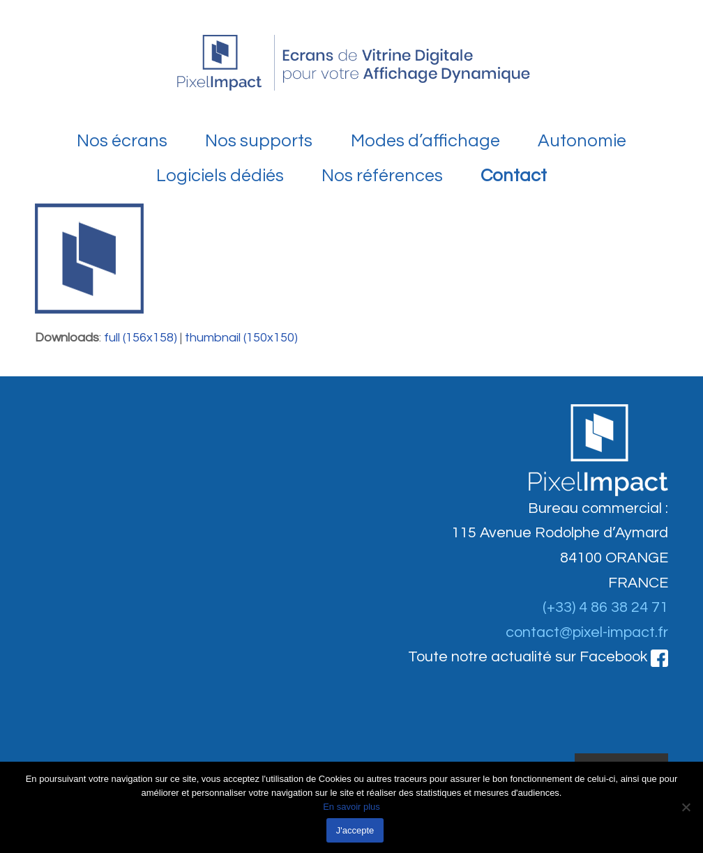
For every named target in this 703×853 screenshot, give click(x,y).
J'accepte (355, 830)
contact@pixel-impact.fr (587, 632)
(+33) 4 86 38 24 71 (605, 607)
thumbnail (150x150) (241, 337)
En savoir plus (351, 806)
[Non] (686, 807)
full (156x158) (140, 337)
